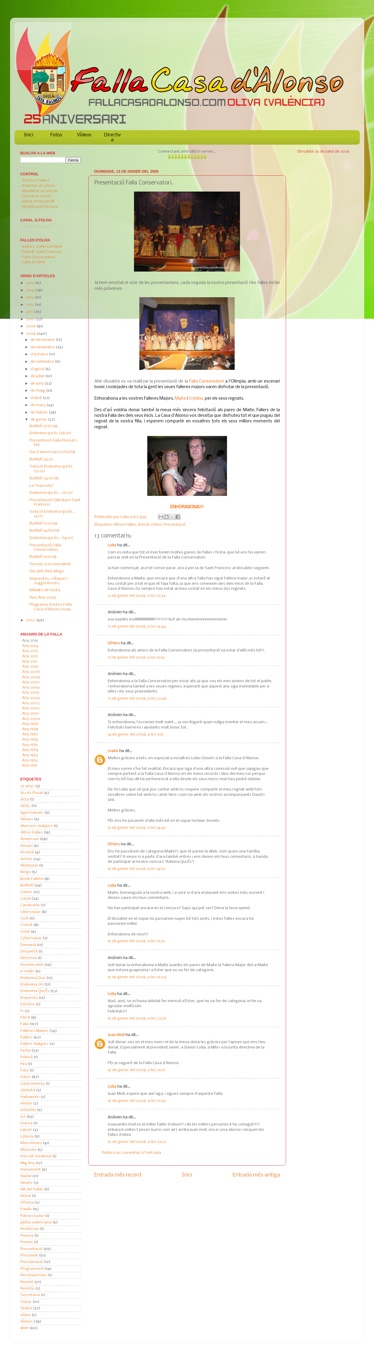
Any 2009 (31, 672)
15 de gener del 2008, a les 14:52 (136, 869)
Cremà (26, 925)
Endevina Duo (32, 978)
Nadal (25, 1176)
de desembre (43, 340)
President (29, 1255)
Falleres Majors (34, 1031)
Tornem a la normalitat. (51, 564)
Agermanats (31, 813)
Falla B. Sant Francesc (42, 252)
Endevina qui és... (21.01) (51, 493)
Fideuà (26, 1057)
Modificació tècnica (40, 207)
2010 (30, 319)
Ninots (26, 1183)
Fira (23, 1064)
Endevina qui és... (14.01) (51, 538)
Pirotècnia (29, 1229)
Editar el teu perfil (38, 201)
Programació (32, 1269)
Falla (24, 1024)
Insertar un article (38, 186)
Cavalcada (30, 905)
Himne (26, 1103)
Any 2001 (30, 713)
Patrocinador (32, 1216)
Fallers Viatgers (34, 1044)
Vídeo (25, 1315)
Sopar (26, 1302)
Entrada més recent (118, 1175)
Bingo (25, 872)
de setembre (42, 362)
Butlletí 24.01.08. (44, 478)
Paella (26, 1209)
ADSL (25, 806)
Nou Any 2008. (43, 597)
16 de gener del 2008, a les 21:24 (137, 1101)
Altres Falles (125, 524)
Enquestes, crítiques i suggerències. (49, 580)
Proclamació (31, 1262)
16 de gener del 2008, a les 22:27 (137, 1142)
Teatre (26, 1308)
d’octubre (39, 354)
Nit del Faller (31, 1189)
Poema (26, 1236)
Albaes (26, 819)
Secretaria (30, 1295)
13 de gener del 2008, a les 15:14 (136, 657)
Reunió (26, 1282)
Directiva (112, 138)
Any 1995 (30, 745)
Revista (27, 1288)
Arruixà (27, 852)
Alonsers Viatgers (36, 826)
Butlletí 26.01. (41, 459)
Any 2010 (30, 666)
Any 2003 (31, 703)
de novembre (43, 347)
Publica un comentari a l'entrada (131, 1153)
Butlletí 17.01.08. (44, 523)
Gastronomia (32, 1084)
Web (24, 1328)
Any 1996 (30, 739)
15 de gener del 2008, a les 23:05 (137, 1018)
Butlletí (26, 885)
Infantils (28, 1110)
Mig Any (27, 1163)
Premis (26, 1242)
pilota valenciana (36, 1222)
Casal (25, 898)
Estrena (27, 1004)
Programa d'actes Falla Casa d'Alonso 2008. (51, 606)
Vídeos (84, 135)
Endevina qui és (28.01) (50, 433)
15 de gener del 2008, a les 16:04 (137, 977)
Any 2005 (31, 692)
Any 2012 (30, 656)
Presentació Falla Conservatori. (45, 547)
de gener (39, 419)
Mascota (28, 1150)
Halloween (30, 1097)
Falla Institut (33, 262)
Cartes (26, 892)
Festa (25, 1050)
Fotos (56, 135)
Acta (24, 799)
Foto (24, 1070)
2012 (30, 305)
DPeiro (114, 643)
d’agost (37, 369)
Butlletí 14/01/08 (44, 530)
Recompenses (33, 1275)
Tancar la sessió (36, 196)
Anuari (26, 846)
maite (113, 751)
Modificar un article (40, 191)
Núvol (25, 1196)
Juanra (26, 1123)
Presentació (175, 524)
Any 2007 (31, 682)
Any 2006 (31, 687)
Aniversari (29, 839)
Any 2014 (30, 646)
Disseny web (31, 965)
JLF (23, 1117)
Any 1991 (29, 765)
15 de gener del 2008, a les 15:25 (136, 941)
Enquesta (29, 998)
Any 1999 (30, 724)
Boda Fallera (31, 879)
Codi (24, 918)
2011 (30, 312)
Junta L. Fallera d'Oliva (42, 246)
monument (30, 1169)
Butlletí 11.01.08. (43, 557)
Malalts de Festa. (45, 590)
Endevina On (31, 984)
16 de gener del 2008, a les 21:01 (136, 1070)
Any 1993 (30, 755)
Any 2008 (31, 677)
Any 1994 (30, 750)
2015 (30, 283)
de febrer (39, 412)
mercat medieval (35, 1156)
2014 (30, 290)
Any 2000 (31, 719)
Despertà (28, 951)
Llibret (26, 1130)
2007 (31, 620)
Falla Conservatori (38, 257)
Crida (25, 931)
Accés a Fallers (36, 180)
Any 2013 (30, 651)
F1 (22, 1011)
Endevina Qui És (34, 991)
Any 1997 (30, 734)
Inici (28, 135)
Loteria (26, 1136)
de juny (37, 383)
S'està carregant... (37, 226)
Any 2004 (31, 698)
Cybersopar (31, 938)
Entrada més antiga (256, 1175)
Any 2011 (29, 661)
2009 (31, 326)
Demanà (28, 945)
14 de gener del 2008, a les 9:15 (136, 734)
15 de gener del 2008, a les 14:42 (137, 828)
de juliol (37, 376)
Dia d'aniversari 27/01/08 (52, 452)
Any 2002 (31, 708)
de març (38, 405)
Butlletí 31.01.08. (44, 426)
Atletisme (29, 865)
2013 (30, 297)
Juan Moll (116, 1035)
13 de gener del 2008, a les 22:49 (137, 698)
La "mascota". (42, 485)
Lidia (125, 517)
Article (144, 524)
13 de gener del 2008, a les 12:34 (136, 596)
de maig (38, 390)
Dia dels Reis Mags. (47, 571)
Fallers (26, 1037)
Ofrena (27, 1202)
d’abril (36, 398)
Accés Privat (31, 793)
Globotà (27, 1090)
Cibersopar (30, 912)
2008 (31, 333)
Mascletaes (31, 1143)
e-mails (27, 971)
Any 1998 (30, 729)
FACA (25, 1017)
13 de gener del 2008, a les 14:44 (137, 626)
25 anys (27, 786)
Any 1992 (30, 760)
